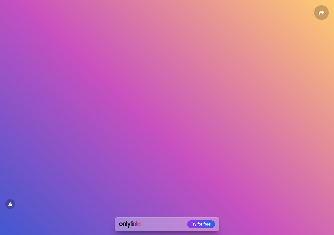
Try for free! (201, 224)
